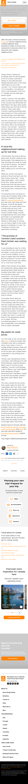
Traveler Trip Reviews (9, 750)
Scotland (5, 735)
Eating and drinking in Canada (9, 550)
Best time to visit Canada (8, 559)
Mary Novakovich (12, 447)
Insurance (14, 521)
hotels (21, 429)
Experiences (14, 515)
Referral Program (8, 757)
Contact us (6, 699)
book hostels (11, 429)
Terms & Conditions (13, 767)
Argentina (6, 739)
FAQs (4, 703)
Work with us (6, 706)
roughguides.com (5, 31)
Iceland (5, 728)
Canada (22, 470)
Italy (4, 717)
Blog (4, 710)
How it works (11, 2)
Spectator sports (6, 544)
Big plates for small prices (8, 67)
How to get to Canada (7, 552)
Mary (2, 458)
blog (13, 31)
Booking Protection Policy (10, 753)
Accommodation (14, 504)
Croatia (5, 724)
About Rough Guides (9, 692)
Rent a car (14, 510)
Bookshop (6, 696)
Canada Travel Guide (14, 617)
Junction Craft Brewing (15, 200)
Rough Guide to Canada (9, 427)
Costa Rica (6, 732)
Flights (14, 498)
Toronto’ (4, 42)
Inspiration (14, 470)
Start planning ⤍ (13, 658)
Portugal (5, 721)
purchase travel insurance (10, 433)
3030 (6, 341)
